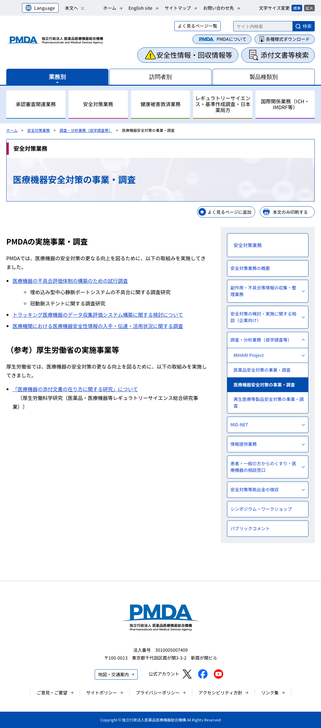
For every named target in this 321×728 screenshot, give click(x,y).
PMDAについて (231, 39)
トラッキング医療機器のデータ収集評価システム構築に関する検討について (98, 314)
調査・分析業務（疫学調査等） (86, 130)
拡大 (309, 8)
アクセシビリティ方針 (220, 692)
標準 (297, 8)
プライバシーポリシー (158, 692)
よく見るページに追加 (229, 212)
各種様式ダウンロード (288, 39)
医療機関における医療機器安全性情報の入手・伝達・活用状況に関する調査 (98, 326)
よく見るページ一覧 (197, 26)
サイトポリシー (101, 692)
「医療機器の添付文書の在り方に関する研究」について (75, 389)
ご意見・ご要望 (52, 692)
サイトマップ (178, 8)
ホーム (109, 8)
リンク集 (270, 692)
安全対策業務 (38, 130)
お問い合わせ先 (218, 8)
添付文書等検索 (284, 55)
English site (140, 8)
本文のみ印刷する (290, 212)
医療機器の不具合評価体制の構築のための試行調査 (70, 280)
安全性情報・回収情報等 (194, 55)
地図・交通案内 (113, 674)
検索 (307, 26)
